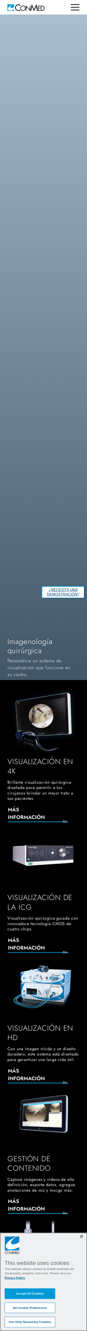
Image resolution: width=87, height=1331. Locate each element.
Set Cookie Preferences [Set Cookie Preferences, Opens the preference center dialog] (30, 1308)
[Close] (81, 1236)
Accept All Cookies (30, 1293)
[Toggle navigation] (75, 7)
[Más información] (43, 816)
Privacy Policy (15, 1278)
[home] (26, 7)
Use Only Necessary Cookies (30, 1322)
